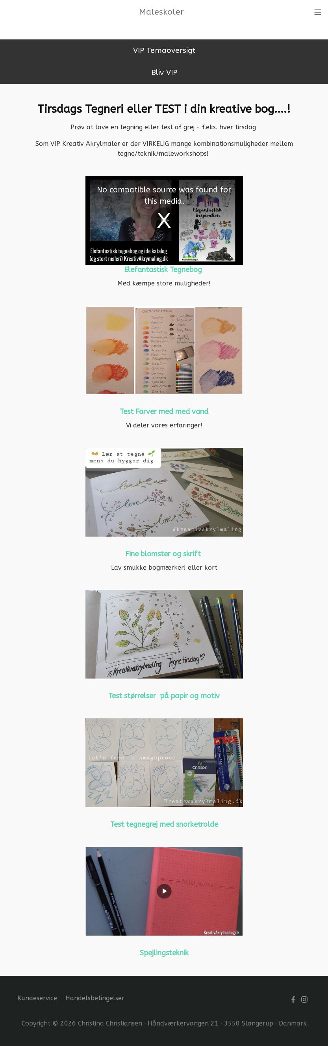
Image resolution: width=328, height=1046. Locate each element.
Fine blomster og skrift (163, 554)
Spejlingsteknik (164, 953)
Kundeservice (37, 998)
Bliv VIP (164, 72)
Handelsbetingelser (94, 998)
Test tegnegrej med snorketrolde (164, 824)
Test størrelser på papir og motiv (164, 696)
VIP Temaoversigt (164, 50)
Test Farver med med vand (164, 411)
